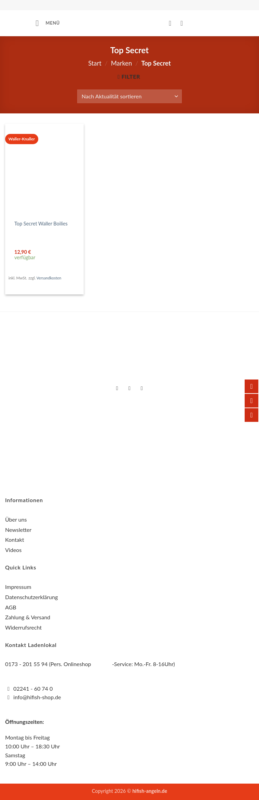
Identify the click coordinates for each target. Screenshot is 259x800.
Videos (13, 550)
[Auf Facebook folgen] (117, 389)
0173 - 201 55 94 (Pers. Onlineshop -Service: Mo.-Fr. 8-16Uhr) (90, 664)
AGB (10, 607)
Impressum (18, 586)
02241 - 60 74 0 (33, 688)
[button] (48, 23)
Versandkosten (49, 278)
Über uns (16, 519)
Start (94, 63)
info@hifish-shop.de (36, 697)
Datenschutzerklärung (31, 597)
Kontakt (14, 539)
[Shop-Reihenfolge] (129, 96)
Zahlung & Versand (27, 617)
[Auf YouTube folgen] (142, 389)
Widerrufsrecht (23, 627)
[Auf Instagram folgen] (129, 389)
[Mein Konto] (172, 23)
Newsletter (18, 529)
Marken (121, 63)
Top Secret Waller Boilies (41, 223)
